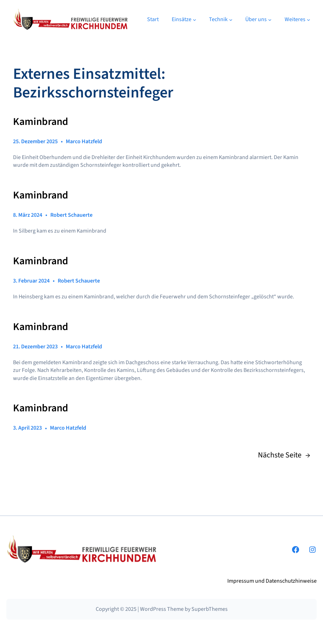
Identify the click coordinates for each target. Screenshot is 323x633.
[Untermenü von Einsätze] (194, 19)
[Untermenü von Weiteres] (308, 19)
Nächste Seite (284, 455)
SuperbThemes (209, 609)
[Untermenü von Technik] (231, 19)
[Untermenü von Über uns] (270, 19)
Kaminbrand (40, 121)
